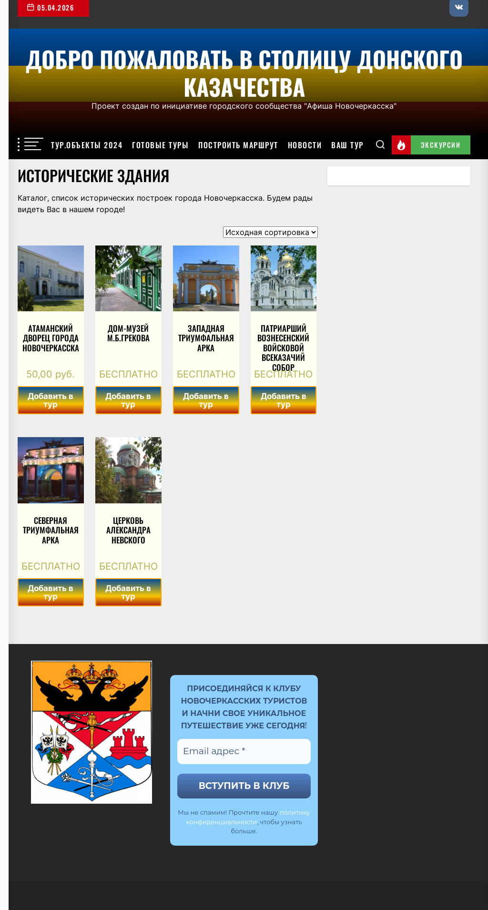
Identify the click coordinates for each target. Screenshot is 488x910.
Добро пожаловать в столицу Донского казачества (244, 71)
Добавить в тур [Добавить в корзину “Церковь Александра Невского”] (128, 592)
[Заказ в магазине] (270, 232)
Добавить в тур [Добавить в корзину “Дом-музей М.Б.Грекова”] (128, 400)
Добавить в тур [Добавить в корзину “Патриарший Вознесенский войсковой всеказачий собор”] (283, 400)
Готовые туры (160, 145)
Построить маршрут (238, 145)
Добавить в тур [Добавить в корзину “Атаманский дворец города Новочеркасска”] (50, 400)
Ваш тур (347, 145)
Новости (305, 145)
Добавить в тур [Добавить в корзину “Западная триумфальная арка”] (206, 400)
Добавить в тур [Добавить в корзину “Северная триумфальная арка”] (50, 592)
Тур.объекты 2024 (86, 145)
